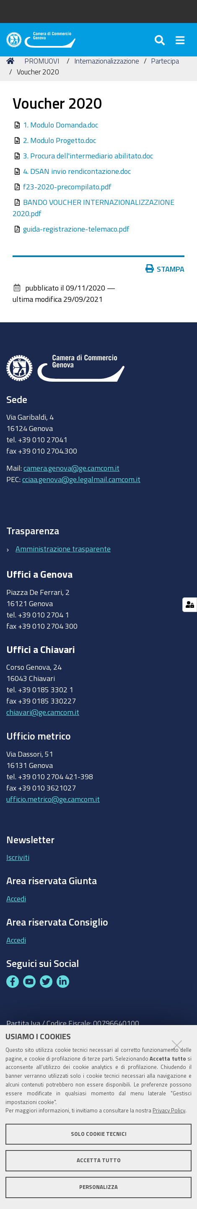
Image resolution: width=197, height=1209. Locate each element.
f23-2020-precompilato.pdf (67, 186)
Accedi (16, 898)
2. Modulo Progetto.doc (59, 140)
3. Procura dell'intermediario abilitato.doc (88, 155)
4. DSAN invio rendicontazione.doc (77, 171)
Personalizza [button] (98, 1187)
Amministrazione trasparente (63, 548)
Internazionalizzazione (106, 60)
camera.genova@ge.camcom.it (71, 468)
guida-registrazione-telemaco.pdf (76, 228)
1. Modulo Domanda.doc (60, 124)
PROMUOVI (41, 60)
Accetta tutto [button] (99, 1160)
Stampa (165, 269)
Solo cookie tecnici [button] (99, 1134)
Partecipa (165, 60)
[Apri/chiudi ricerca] (160, 40)
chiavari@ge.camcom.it (42, 712)
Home (11, 60)
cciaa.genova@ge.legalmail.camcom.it (81, 479)
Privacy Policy (169, 1110)
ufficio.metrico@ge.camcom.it (53, 799)
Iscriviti (17, 857)
